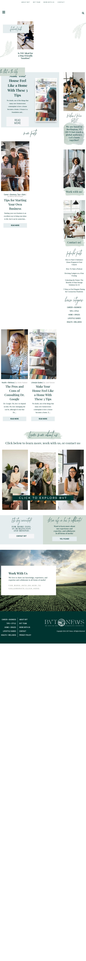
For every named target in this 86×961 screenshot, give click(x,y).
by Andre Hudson (21, 375)
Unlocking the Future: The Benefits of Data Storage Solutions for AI (74, 271)
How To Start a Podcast (74, 258)
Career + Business (10, 188)
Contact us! (74, 231)
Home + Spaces (74, 304)
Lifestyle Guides (74, 308)
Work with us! (74, 181)
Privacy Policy (25, 627)
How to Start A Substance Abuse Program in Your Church (74, 251)
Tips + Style (21, 188)
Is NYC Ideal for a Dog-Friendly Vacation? (25, 45)
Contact (61, 2)
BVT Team (36, 2)
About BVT (25, 2)
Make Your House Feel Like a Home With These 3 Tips (18, 75)
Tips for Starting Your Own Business (15, 197)
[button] (83, 15)
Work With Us (49, 2)
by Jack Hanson (49, 375)
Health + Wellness (74, 311)
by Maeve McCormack (15, 190)
